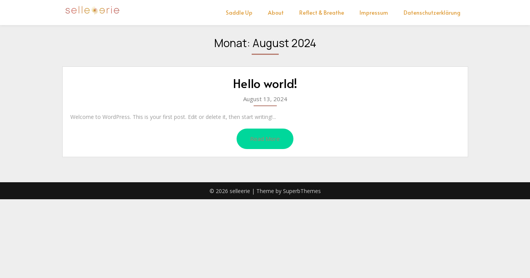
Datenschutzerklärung (432, 12)
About (276, 12)
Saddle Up (239, 12)
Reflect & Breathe (321, 12)
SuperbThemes (302, 191)
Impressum (374, 12)
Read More (265, 138)
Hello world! (265, 83)
